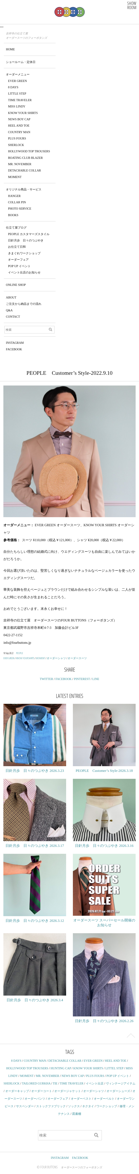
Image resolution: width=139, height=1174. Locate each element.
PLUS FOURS (17, 138)
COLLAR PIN (17, 202)
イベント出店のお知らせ (24, 272)
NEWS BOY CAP (19, 119)
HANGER (14, 196)
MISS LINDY (16, 106)
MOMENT (15, 177)
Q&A (9, 310)
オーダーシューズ (118, 1091)
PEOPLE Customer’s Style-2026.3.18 (104, 771)
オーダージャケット (67, 1091)
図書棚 (76, 1113)
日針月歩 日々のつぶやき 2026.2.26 (104, 1021)
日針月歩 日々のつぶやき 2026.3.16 (104, 846)
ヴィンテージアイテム (120, 1083)
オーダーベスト (81, 1098)
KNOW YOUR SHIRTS (23, 113)
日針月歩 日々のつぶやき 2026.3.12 (34, 921)
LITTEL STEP (114, 1068)
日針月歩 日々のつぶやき (26, 240)
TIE (55, 1083)
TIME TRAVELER (20, 100)
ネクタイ (88, 1106)
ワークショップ (106, 1106)
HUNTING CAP (60, 1068)
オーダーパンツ (35, 1098)
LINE (95, 679)
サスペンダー (25, 1106)
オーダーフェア (18, 259)
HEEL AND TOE (18, 125)
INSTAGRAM (15, 342)
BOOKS (13, 215)
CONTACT (13, 316)
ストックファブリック (51, 1106)
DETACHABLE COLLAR (24, 170)
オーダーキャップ (17, 1091)
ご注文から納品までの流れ (23, 303)
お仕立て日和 (17, 246)
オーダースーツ (77, 658)
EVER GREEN (17, 81)
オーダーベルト (104, 1098)
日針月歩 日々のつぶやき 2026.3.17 (34, 846)
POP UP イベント (19, 266)
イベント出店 (95, 1083)
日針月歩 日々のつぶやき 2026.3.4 (35, 1000)
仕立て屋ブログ (16, 227)
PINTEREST (82, 679)
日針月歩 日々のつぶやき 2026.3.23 (34, 771)
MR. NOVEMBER (19, 164)
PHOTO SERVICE (19, 208)
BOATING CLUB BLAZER (25, 157)
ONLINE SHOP (16, 284)
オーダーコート (41, 1091)
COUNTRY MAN (19, 132)
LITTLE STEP (17, 93)
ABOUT (11, 297)
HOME (10, 49)
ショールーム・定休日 (20, 62)
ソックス (74, 1106)
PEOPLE (19, 653)
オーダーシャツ (56, 658)
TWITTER (46, 679)
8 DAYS (13, 87)
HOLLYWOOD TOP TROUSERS (29, 151)
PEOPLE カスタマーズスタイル (28, 234)
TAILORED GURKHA (36, 1083)
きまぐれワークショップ (24, 253)
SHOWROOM (131, 5)
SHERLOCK (16, 145)
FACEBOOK (14, 349)
